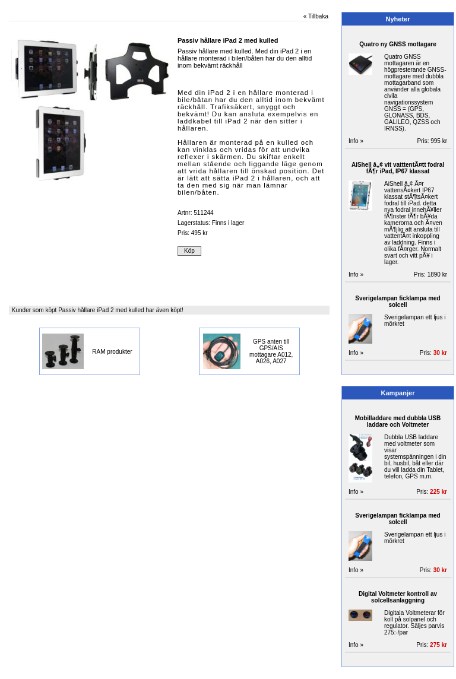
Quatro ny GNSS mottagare (397, 44)
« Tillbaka (315, 16)
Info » (356, 141)
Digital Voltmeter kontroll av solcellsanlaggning (398, 597)
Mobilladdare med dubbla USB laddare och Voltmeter (398, 421)
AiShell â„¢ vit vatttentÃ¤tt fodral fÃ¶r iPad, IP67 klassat (398, 167)
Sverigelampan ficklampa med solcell (397, 301)
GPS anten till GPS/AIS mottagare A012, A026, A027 (271, 351)
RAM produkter (112, 351)
